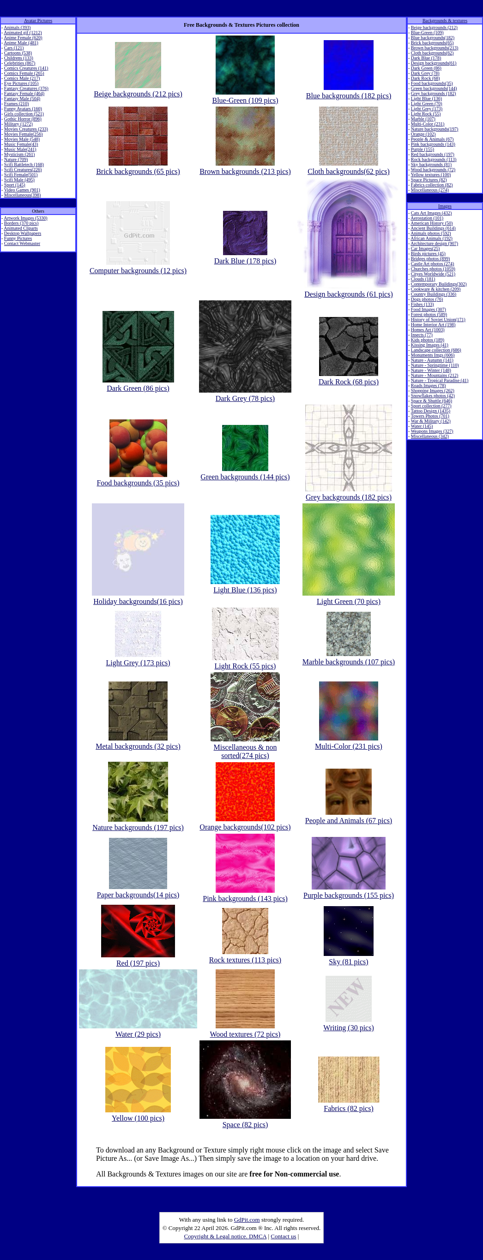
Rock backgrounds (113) (434, 159)
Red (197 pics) (138, 959)
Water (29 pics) (138, 1030)
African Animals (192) (432, 238)
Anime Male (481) (21, 42)
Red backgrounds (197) (432, 154)
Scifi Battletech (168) (24, 164)
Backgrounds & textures (445, 20)
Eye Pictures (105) (21, 83)
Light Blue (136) (426, 98)
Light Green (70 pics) (348, 597)
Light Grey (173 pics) (138, 659)
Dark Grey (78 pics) (245, 394)
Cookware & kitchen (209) (435, 289)
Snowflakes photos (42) (433, 395)
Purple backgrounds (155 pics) (348, 891)
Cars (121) (14, 47)
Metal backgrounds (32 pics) (138, 742)
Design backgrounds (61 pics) (348, 290)
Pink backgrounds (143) (433, 144)
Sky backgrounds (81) (431, 164)
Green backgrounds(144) (434, 88)
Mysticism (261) (19, 154)
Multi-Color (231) (428, 123)
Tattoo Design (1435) (430, 410)
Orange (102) (423, 134)
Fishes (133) (422, 304)
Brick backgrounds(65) (432, 42)
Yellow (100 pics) (138, 1114)
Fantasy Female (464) (24, 93)
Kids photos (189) (427, 339)
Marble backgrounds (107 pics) (348, 658)
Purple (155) (422, 149)
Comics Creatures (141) (26, 68)
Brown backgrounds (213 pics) (245, 167)
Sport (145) (14, 184)
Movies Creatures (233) (26, 128)
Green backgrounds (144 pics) (245, 473)
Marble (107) (423, 118)
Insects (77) (422, 334)
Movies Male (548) (22, 139)
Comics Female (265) (24, 73)
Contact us (283, 1236)
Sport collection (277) (431, 405)
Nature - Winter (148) (431, 370)
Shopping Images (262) (432, 390)
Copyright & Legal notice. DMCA (225, 1236)
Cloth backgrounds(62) (432, 52)
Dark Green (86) (426, 68)
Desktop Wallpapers (22, 233)
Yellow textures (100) (431, 174)
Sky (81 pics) (349, 957)
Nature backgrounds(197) (434, 128)
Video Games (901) (22, 189)
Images (445, 206)
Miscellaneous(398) (22, 194)
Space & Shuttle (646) (431, 400)
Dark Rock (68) (425, 78)
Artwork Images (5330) (25, 218)
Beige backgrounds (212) (434, 27)
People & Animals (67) (432, 139)
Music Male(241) (20, 149)
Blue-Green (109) (427, 32)
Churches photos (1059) (433, 268)
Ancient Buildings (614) (433, 228)
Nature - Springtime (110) (435, 365)
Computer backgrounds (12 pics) (138, 266)
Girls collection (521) (24, 113)
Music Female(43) (21, 144)
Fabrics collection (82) (432, 184)
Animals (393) (17, 27)
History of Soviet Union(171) (438, 319)
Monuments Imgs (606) (432, 355)
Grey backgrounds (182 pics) (348, 493)
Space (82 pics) (245, 1120)
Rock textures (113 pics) (245, 956)
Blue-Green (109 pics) (245, 96)
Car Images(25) (425, 248)
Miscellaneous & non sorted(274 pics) (245, 747)
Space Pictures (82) (429, 179)
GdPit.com (247, 1219)
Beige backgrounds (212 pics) (138, 90)
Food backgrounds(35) (432, 83)
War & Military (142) (431, 421)
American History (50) (432, 223)
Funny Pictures (18, 238)
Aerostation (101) (427, 218)
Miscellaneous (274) (430, 189)
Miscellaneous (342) (430, 436)
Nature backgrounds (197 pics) (138, 823)
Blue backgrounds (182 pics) (348, 92)
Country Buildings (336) (433, 294)
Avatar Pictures (38, 20)
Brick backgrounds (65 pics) (138, 167)
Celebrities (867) (19, 63)
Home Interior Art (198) (433, 324)
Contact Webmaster (22, 243)
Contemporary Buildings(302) (439, 284)
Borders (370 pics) (21, 223)
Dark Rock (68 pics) (349, 378)
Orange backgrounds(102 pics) (244, 823)
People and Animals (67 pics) (348, 816)
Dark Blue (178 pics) (245, 257)
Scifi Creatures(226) (23, 169)
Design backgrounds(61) (434, 63)
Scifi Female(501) (20, 174)
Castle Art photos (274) (432, 263)
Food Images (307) (428, 309)
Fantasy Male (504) (22, 98)
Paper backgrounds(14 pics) (138, 891)
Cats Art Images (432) (431, 212)
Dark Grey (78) (425, 73)
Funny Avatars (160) (23, 108)
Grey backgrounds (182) (433, 93)
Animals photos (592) (431, 233)
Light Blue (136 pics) (245, 586)
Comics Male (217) (22, 78)
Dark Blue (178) (426, 57)
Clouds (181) (423, 278)
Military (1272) (18, 123)
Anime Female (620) (23, 37)
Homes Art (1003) (428, 329)
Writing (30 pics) (348, 1023)
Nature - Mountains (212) (434, 375)
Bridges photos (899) (430, 258)
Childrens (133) (18, 57)
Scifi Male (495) (19, 179)
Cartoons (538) (18, 52)
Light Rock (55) (426, 113)
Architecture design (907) (434, 243)
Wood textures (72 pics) (245, 1030)
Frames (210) (16, 103)
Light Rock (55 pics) (245, 662)
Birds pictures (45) (428, 253)
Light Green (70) (426, 103)
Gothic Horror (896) (23, 118)
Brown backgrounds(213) (434, 47)
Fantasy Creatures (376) (26, 88)
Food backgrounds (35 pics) (138, 479)
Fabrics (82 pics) (349, 1104)
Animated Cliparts (21, 228)
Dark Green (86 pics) (138, 384)
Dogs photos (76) (427, 299)
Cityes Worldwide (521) (433, 273)
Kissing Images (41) (429, 344)
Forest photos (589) (429, 314)
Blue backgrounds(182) (432, 37)
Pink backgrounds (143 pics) (245, 894)
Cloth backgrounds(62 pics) (349, 167)
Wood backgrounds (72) (433, 169)
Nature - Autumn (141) (432, 360)
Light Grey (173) (426, 108)
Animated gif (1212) (23, 32)
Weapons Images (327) (432, 431)
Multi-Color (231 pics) (348, 742)
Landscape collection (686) (436, 349)
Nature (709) (16, 159)
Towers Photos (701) (430, 415)
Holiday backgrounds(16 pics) (138, 597)
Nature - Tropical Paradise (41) (439, 380)
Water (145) (422, 426)
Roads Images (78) (428, 385)
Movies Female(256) (23, 134)
